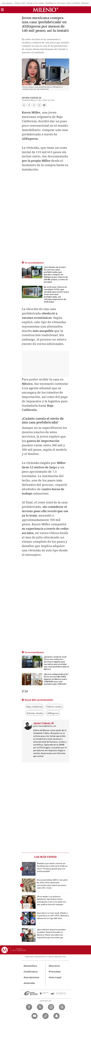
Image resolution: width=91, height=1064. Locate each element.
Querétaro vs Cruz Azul (55, 3)
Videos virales (54, 706)
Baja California (34, 706)
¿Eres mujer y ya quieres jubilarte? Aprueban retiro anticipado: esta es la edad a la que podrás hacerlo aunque (51, 900)
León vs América (73, 3)
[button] (2, 10)
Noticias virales (34, 713)
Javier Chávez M (31, 97)
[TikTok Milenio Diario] (45, 1016)
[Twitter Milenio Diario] (40, 1007)
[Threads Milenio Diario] (62, 1007)
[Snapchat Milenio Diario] (56, 1016)
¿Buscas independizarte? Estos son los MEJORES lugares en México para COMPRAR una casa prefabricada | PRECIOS (56, 679)
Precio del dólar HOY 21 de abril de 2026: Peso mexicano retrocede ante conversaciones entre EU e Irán (52, 884)
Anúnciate (29, 983)
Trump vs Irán (19, 3)
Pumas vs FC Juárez (35, 3)
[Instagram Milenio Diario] (51, 1007)
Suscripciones (31, 977)
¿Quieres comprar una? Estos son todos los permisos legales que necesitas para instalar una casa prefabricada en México (56, 663)
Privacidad (55, 971)
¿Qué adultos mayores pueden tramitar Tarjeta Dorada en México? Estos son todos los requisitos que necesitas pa (51, 933)
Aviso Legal (55, 977)
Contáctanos (31, 971)
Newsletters (30, 966)
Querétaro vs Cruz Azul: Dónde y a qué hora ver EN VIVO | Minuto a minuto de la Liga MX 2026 (53, 916)
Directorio (54, 966)
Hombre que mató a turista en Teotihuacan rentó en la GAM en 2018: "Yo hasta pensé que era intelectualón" (52, 867)
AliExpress (53, 713)
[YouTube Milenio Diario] (34, 1016)
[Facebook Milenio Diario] (29, 1007)
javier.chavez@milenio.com (44, 726)
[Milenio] (45, 9)
